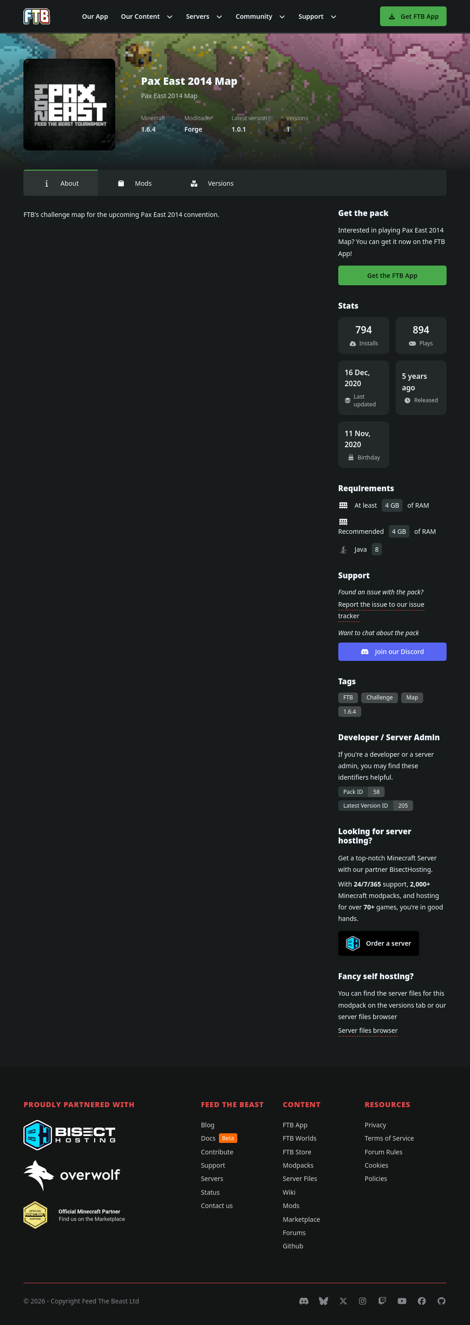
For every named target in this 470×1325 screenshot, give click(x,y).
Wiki (289, 1192)
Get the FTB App (392, 275)
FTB (348, 697)
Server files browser (368, 1030)
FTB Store (297, 1152)
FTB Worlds (300, 1138)
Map (412, 697)
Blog (208, 1124)
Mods (134, 183)
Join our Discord (392, 651)
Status (210, 1192)
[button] (146, 16)
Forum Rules (383, 1152)
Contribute (217, 1152)
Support (213, 1165)
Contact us (217, 1205)
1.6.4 (349, 711)
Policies (375, 1178)
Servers (212, 1178)
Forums (294, 1232)
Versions (211, 183)
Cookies (376, 1165)
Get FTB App (413, 16)
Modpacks (298, 1165)
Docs (219, 1138)
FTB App (295, 1124)
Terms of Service (389, 1138)
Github (293, 1246)
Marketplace (301, 1219)
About (60, 183)
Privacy (375, 1124)
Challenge (379, 697)
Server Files (300, 1178)
